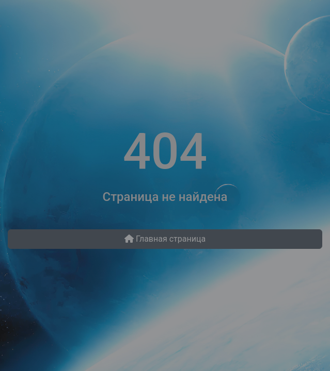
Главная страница (165, 239)
